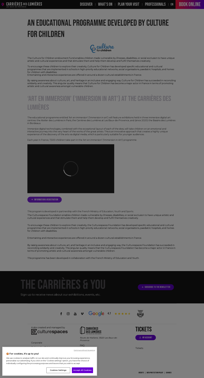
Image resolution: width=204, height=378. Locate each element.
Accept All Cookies (82, 370)
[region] (49, 361)
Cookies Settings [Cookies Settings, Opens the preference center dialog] (58, 370)
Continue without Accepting (84, 350)
